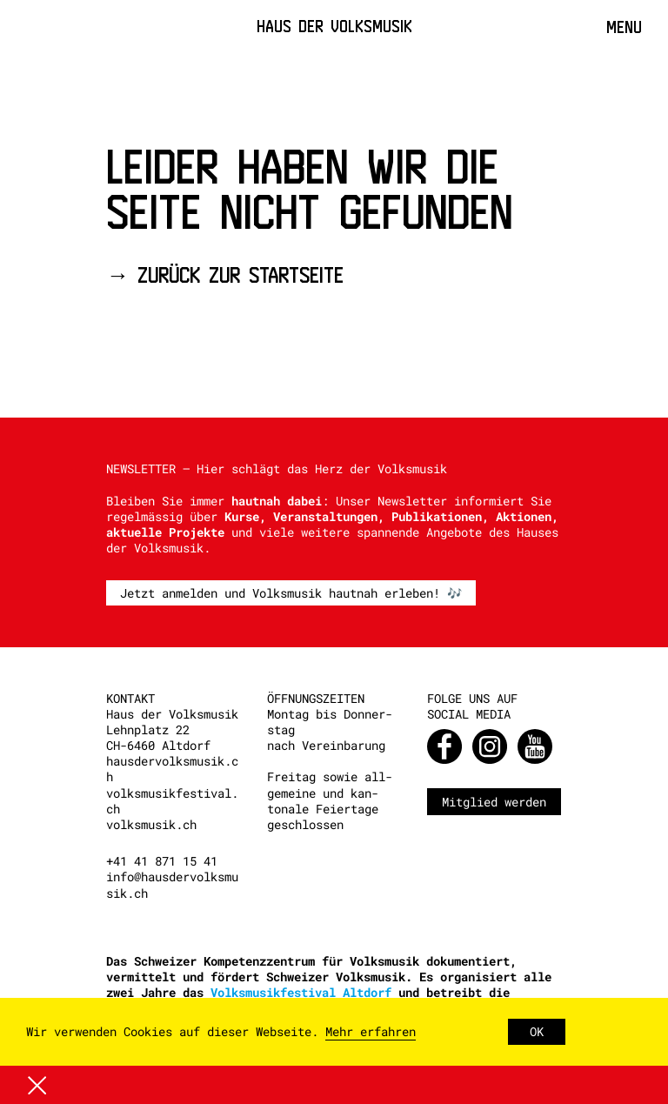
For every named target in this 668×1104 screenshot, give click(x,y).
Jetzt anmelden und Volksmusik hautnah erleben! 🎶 (291, 593)
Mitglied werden (494, 801)
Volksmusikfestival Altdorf (300, 992)
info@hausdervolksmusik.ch (172, 884)
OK (537, 1031)
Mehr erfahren (370, 1031)
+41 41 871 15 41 (161, 861)
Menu (624, 27)
